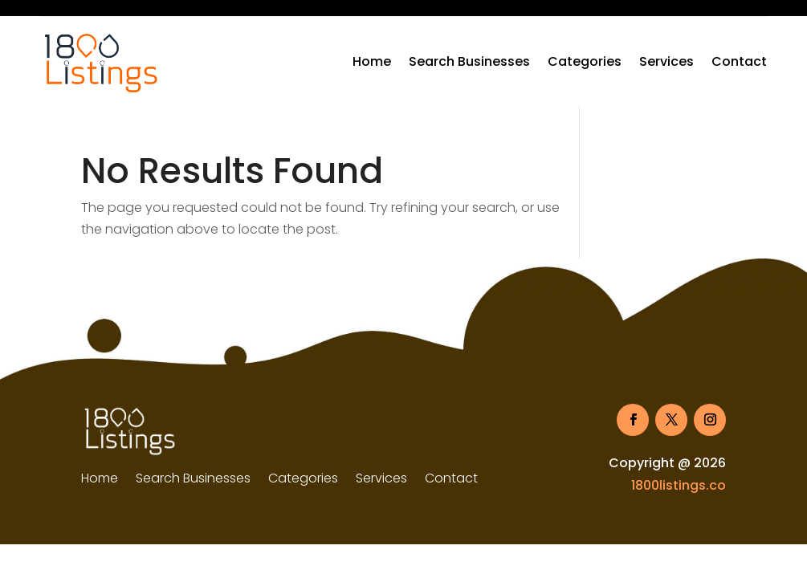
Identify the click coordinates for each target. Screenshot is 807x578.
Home (372, 61)
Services (666, 61)
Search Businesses (469, 61)
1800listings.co (678, 485)
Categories (585, 61)
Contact (739, 61)
